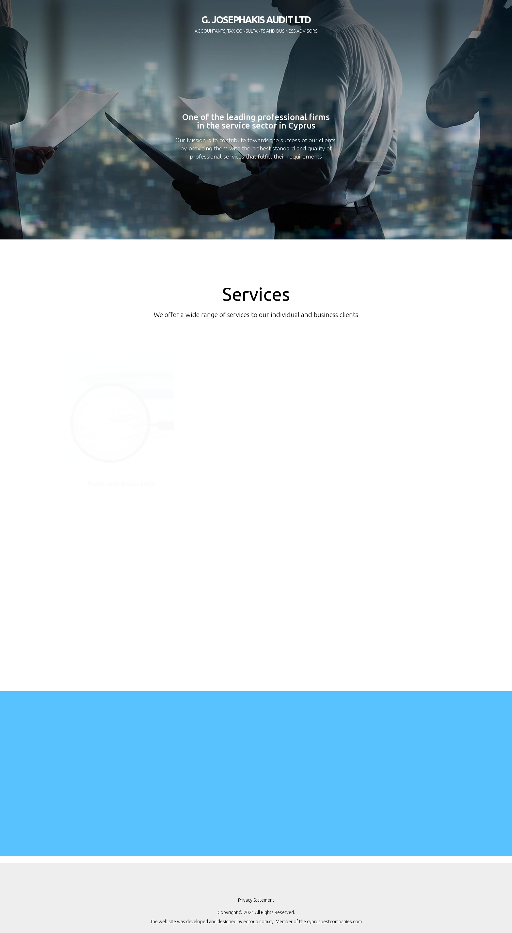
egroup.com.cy (258, 921)
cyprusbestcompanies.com (334, 921)
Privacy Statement (256, 900)
